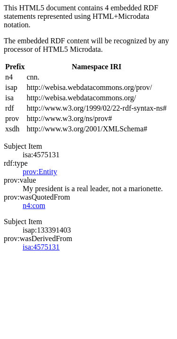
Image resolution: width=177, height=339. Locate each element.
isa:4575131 (41, 247)
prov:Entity (40, 172)
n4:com (34, 206)
